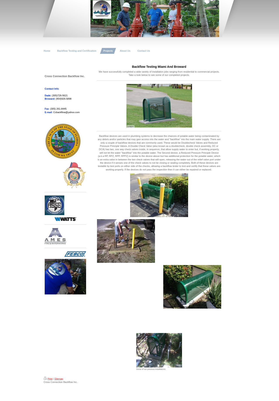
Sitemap (58, 378)
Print (48, 378)
